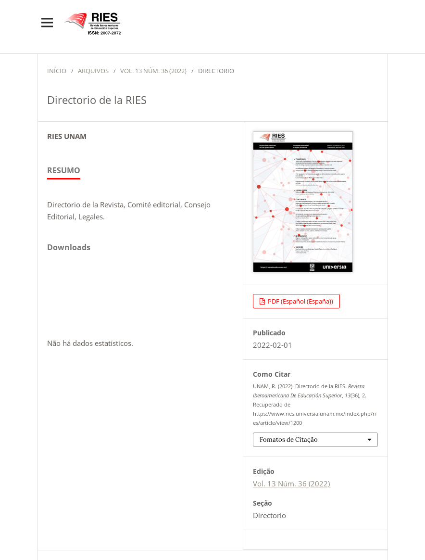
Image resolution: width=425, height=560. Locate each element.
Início (56, 70)
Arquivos (93, 70)
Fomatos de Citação (289, 439)
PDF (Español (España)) (299, 301)
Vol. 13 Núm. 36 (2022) (153, 70)
